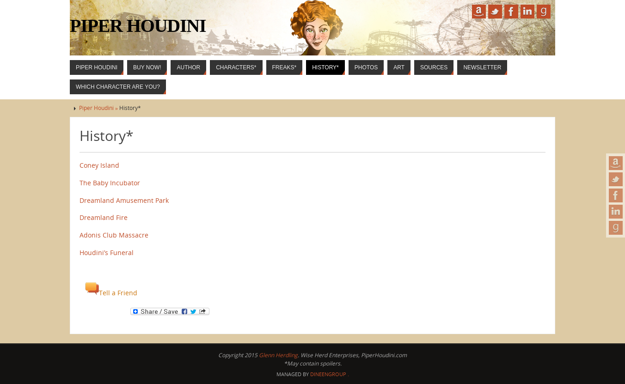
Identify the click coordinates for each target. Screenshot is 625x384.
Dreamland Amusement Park (124, 200)
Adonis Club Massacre (114, 235)
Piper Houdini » (99, 108)
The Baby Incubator (110, 182)
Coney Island (99, 165)
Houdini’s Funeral (107, 252)
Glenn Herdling (278, 355)
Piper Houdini (138, 25)
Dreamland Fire (104, 217)
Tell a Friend (111, 292)
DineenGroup (328, 374)
